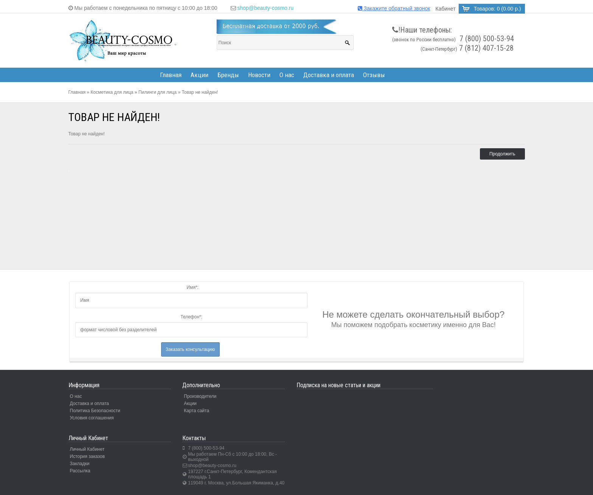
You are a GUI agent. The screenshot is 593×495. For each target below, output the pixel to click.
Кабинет (445, 9)
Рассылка (80, 470)
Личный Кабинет (87, 449)
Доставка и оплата (328, 75)
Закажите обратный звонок (394, 8)
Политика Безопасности (95, 410)
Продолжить (502, 154)
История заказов (87, 456)
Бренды (228, 75)
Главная (171, 75)
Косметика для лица (112, 92)
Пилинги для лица (157, 92)
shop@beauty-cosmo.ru (265, 8)
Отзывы (374, 75)
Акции (199, 75)
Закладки (80, 463)
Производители (200, 396)
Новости (259, 75)
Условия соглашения (92, 418)
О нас (286, 75)
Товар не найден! (200, 92)
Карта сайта (196, 410)
